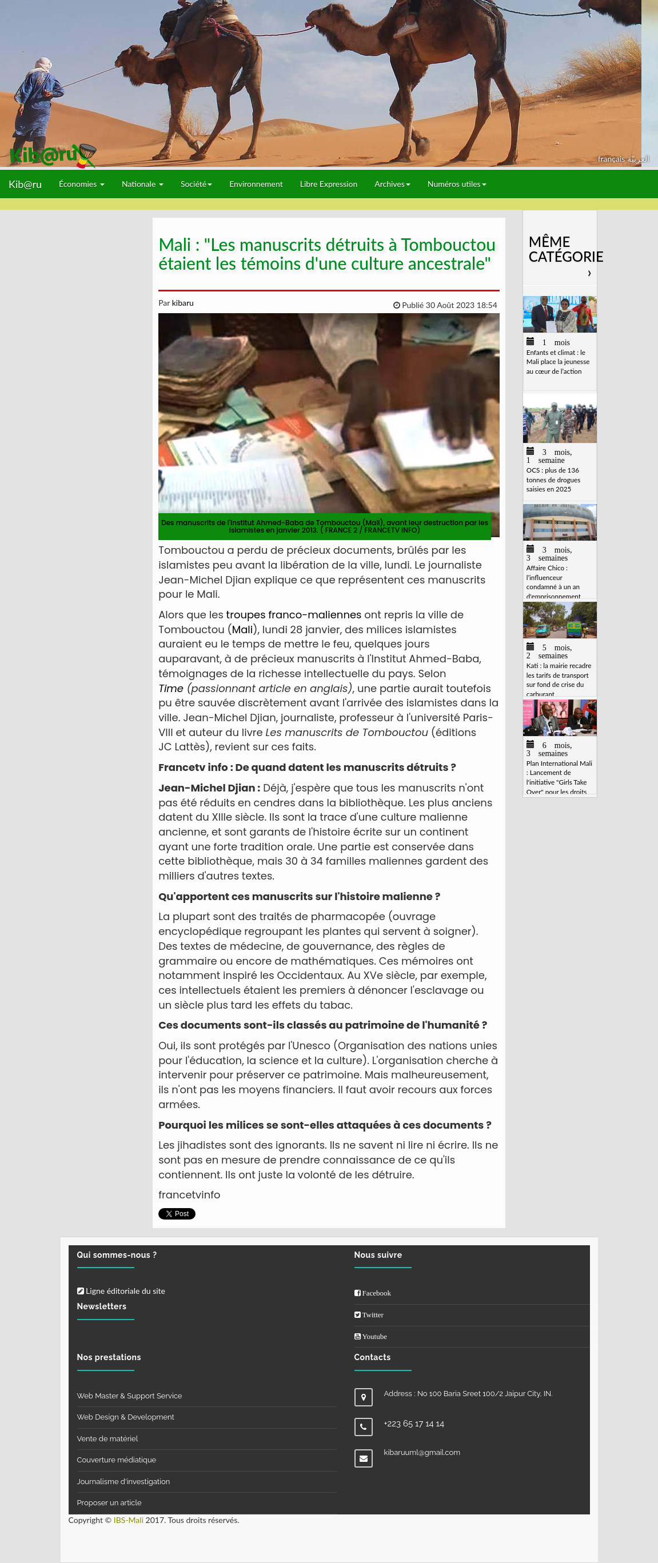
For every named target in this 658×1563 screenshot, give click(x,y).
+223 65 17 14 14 (414, 1423)
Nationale (142, 184)
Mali (242, 629)
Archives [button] (392, 184)
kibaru (182, 302)
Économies (82, 184)
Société (196, 184)
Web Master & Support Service (129, 1396)
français (612, 158)
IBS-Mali (128, 1520)
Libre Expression (329, 184)
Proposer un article (109, 1502)
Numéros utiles (457, 184)
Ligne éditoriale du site (121, 1291)
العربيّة (638, 158)
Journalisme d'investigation (123, 1481)
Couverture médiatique (117, 1460)
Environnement (256, 184)
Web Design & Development (125, 1417)
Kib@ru (25, 184)
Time (171, 688)
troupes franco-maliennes (294, 614)
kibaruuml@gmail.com (422, 1452)
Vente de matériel (107, 1438)
